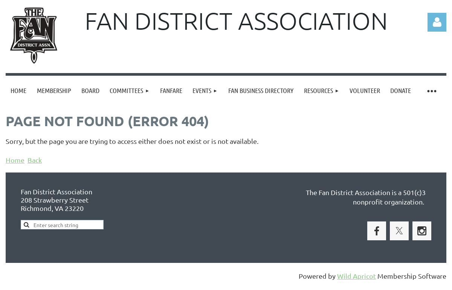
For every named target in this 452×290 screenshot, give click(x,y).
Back (34, 160)
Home (15, 160)
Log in (437, 22)
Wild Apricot (356, 276)
